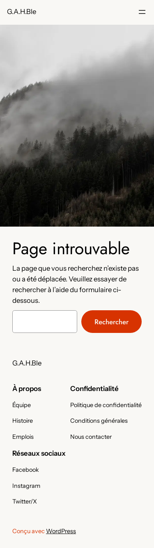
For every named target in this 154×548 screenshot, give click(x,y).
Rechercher (111, 322)
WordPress (61, 531)
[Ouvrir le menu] (142, 12)
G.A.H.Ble (21, 11)
